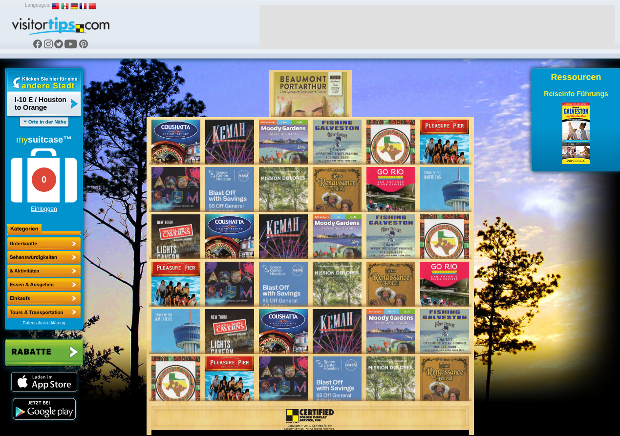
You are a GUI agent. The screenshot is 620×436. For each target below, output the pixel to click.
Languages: (37, 5)
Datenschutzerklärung (43, 322)
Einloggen (44, 209)
